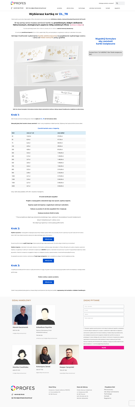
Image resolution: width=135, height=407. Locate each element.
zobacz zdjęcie (77, 25)
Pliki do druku (70, 8)
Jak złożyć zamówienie (95, 8)
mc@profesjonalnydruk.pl (19, 373)
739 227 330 (63, 370)
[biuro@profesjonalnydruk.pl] (27, 8)
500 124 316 (16, 330)
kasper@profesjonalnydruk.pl (67, 373)
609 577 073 (16, 370)
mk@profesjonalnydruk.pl (19, 333)
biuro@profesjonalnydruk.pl (37, 8)
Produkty (59, 8)
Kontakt (108, 8)
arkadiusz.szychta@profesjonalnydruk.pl (46, 338)
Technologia (82, 8)
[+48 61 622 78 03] (12, 8)
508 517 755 (39, 369)
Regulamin (117, 8)
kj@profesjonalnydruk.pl (42, 372)
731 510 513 (39, 335)
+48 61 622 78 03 (18, 8)
